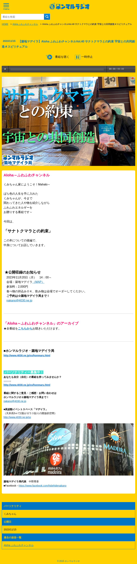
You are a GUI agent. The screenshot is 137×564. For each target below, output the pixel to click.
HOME (5, 24)
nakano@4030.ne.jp (19, 300)
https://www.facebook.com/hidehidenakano (42, 485)
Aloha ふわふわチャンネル (25, 24)
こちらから (25, 328)
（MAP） (38, 281)
